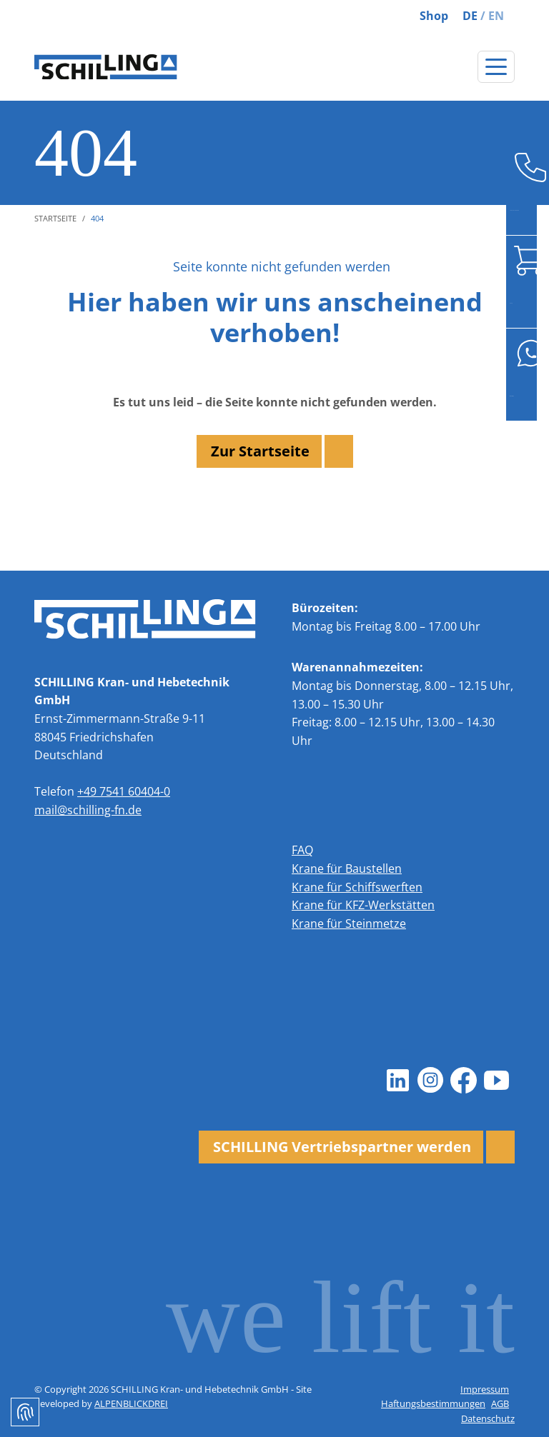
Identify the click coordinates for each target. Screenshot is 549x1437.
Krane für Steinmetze (349, 923)
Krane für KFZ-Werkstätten (363, 905)
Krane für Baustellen (347, 868)
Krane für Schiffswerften (357, 887)
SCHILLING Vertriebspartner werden (342, 1146)
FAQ (302, 850)
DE (470, 16)
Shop (434, 16)
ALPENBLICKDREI (131, 1403)
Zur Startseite (260, 451)
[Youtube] (496, 1080)
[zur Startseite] (105, 67)
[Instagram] (430, 1080)
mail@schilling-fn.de (88, 810)
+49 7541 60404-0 (123, 791)
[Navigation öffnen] (496, 67)
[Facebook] (463, 1080)
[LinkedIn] (397, 1080)
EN (496, 16)
